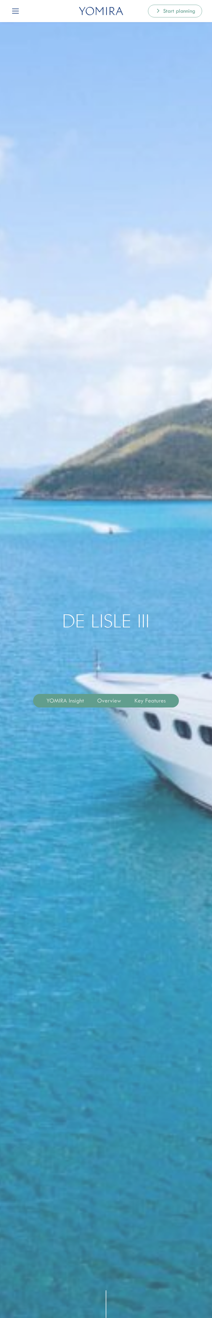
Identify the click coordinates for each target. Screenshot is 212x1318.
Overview (109, 700)
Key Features (150, 700)
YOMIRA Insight (65, 700)
